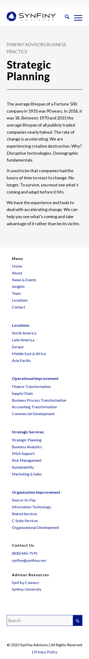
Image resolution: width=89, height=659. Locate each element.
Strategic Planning (27, 440)
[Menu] (75, 17)
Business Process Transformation (39, 400)
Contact (18, 307)
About (17, 273)
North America (24, 333)
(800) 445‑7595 (24, 553)
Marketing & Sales (27, 474)
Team (16, 293)
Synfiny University (26, 589)
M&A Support (23, 453)
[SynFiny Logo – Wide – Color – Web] (31, 16)
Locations (20, 300)
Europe (17, 346)
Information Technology (31, 507)
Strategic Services (28, 432)
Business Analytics (27, 446)
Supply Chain (22, 393)
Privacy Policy (45, 652)
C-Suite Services (25, 520)
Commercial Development (33, 413)
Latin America (23, 340)
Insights (18, 286)
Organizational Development (35, 527)
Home (17, 266)
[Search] (64, 17)
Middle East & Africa (29, 353)
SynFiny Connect (25, 582)
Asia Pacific (21, 360)
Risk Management (27, 460)
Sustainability (23, 467)
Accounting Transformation (34, 406)
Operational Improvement (35, 378)
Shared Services (24, 513)
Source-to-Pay (24, 500)
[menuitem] (64, 17)
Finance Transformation (31, 386)
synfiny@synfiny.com (29, 560)
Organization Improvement (36, 492)
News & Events (24, 279)
